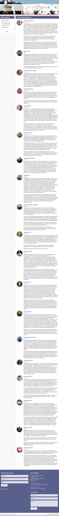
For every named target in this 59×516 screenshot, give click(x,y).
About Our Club (5, 20)
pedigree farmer (54, 514)
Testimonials (4, 27)
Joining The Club (5, 25)
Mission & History (5, 22)
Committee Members (6, 23)
